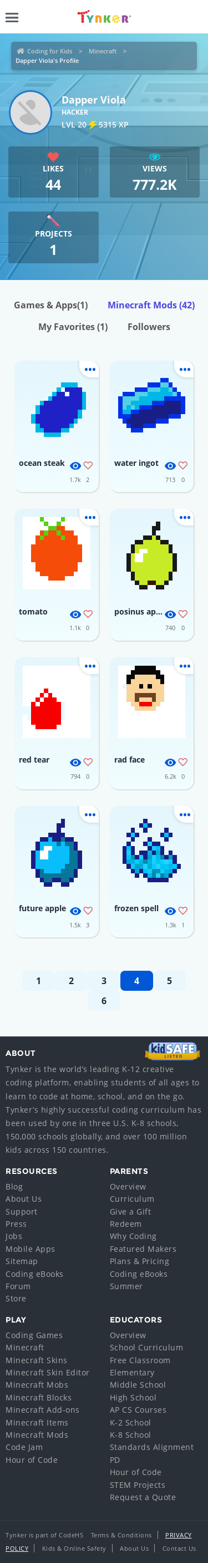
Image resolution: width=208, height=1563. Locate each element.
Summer (126, 1286)
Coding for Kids (49, 51)
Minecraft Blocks (39, 1397)
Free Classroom (140, 1360)
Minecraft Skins (37, 1360)
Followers (149, 327)
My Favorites (73, 327)
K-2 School (130, 1422)
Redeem (126, 1223)
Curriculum (132, 1198)
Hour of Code (32, 1459)
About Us (24, 1198)
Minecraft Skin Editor (48, 1372)
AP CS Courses (138, 1409)
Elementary (132, 1372)
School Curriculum (147, 1347)
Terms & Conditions (121, 1535)
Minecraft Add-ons (43, 1409)
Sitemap (22, 1261)
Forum (18, 1286)
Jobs (14, 1236)
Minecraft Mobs (37, 1384)
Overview (128, 1186)
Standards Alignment (152, 1447)
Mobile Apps (30, 1248)
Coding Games (34, 1335)
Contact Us (179, 1548)
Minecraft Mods (151, 305)
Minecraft (102, 51)
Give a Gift (130, 1211)
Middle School (138, 1384)
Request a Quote (143, 1497)
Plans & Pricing (140, 1261)
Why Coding (133, 1236)
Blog (14, 1186)
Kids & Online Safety (74, 1548)
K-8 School (130, 1434)
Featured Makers (143, 1248)
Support (22, 1211)
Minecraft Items (37, 1422)
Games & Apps (51, 305)
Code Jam (24, 1447)
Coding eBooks (35, 1274)
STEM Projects (138, 1485)
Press (16, 1223)
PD (115, 1459)
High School (133, 1397)
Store (16, 1298)
